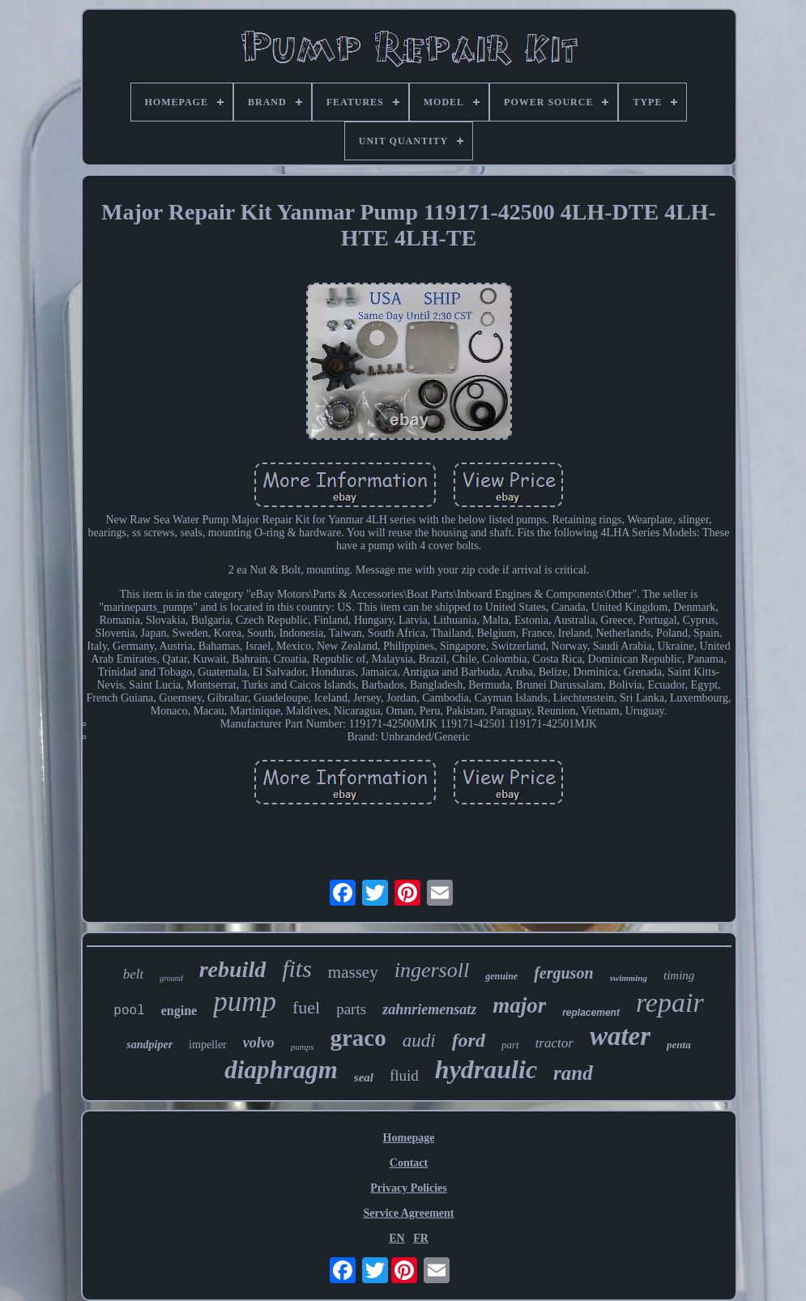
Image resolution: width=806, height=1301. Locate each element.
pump (244, 1001)
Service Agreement (408, 1213)
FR (421, 1238)
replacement (591, 1012)
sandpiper (149, 1045)
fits (297, 968)
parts (351, 1008)
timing (678, 975)
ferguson (563, 973)
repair (670, 1002)
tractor (554, 1043)
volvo (259, 1042)
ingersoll (431, 970)
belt (133, 974)
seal (363, 1077)
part (510, 1045)
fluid (404, 1075)
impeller (208, 1045)
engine (179, 1010)
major (519, 1005)
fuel (306, 1007)
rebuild (232, 969)
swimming (628, 978)
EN (396, 1238)
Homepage (409, 1138)
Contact (409, 1163)
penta (679, 1045)
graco (358, 1038)
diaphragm (281, 1070)
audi (419, 1040)
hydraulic (486, 1069)
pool (128, 1011)
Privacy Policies (408, 1188)
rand (573, 1073)
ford (468, 1040)
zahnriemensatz (429, 1009)
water (620, 1036)
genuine (501, 976)
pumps (302, 1046)
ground (171, 978)
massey (353, 972)
